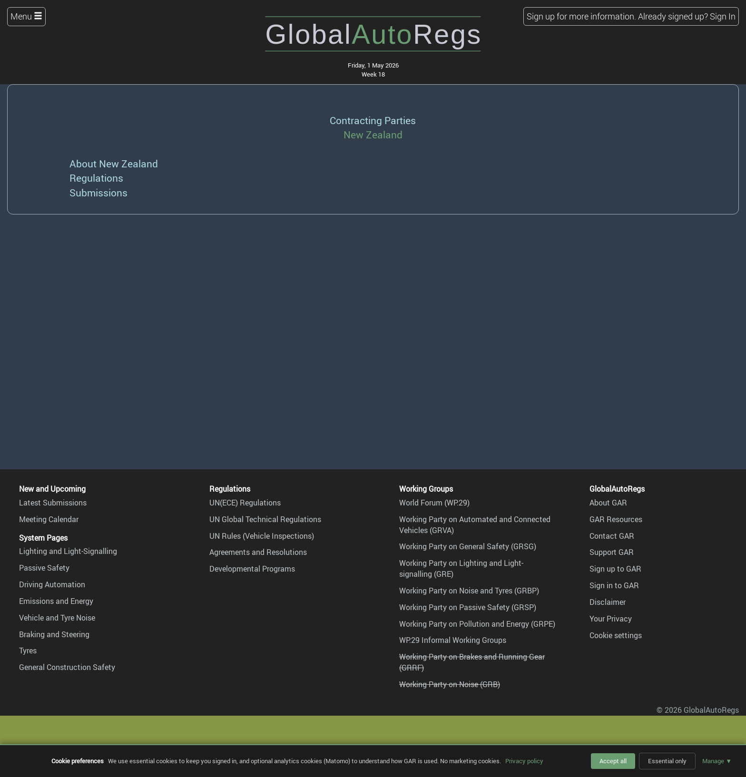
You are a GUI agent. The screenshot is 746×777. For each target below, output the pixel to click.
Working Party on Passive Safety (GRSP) (467, 607)
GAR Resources (615, 519)
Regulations (96, 178)
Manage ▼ (717, 761)
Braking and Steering (54, 634)
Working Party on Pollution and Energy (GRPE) (477, 624)
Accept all (613, 761)
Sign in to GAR (614, 585)
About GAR (608, 502)
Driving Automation (52, 584)
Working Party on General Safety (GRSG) (467, 546)
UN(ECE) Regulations (245, 502)
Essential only (667, 761)
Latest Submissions (53, 502)
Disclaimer (607, 602)
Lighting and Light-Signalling (68, 551)
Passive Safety (44, 568)
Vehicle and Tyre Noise (57, 617)
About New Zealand (113, 163)
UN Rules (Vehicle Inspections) (261, 536)
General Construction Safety (67, 667)
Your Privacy (610, 618)
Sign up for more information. (581, 16)
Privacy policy (524, 761)
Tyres (28, 650)
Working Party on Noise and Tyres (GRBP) (469, 590)
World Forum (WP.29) (434, 502)
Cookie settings (615, 635)
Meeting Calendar (49, 519)
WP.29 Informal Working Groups (452, 640)
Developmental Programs (252, 568)
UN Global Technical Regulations (265, 519)
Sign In (723, 16)
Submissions (98, 192)
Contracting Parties (373, 120)
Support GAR (611, 552)
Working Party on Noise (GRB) (449, 684)
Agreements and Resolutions (258, 552)
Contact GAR (611, 536)
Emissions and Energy (56, 601)
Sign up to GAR (615, 568)
